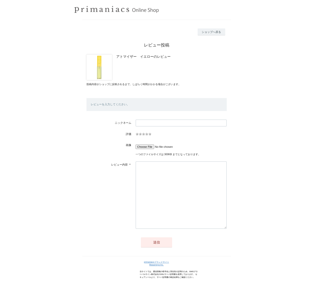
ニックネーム (123, 122)
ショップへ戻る (211, 32)
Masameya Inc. (156, 277)
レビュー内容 (119, 164)
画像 (128, 145)
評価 (128, 134)
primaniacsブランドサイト (156, 275)
